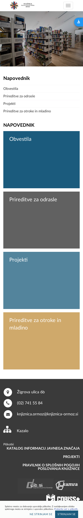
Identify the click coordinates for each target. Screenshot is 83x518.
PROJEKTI (71, 457)
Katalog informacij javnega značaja (43, 448)
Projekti (9, 103)
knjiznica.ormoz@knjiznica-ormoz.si (47, 414)
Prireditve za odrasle (19, 96)
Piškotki (8, 444)
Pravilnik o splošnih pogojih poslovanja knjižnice (51, 467)
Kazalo (22, 431)
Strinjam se (67, 514)
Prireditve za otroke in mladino (27, 111)
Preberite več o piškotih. (66, 509)
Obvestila (10, 88)
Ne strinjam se (41, 514)
